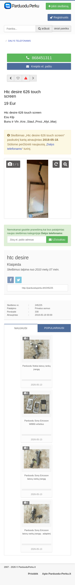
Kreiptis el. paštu (39, 66)
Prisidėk (33, 573)
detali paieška (61, 28)
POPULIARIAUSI (54, 327)
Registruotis (59, 17)
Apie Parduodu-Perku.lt (56, 573)
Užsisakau (57, 239)
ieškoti (44, 28)
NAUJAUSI (20, 328)
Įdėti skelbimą (58, 6)
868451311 (39, 58)
